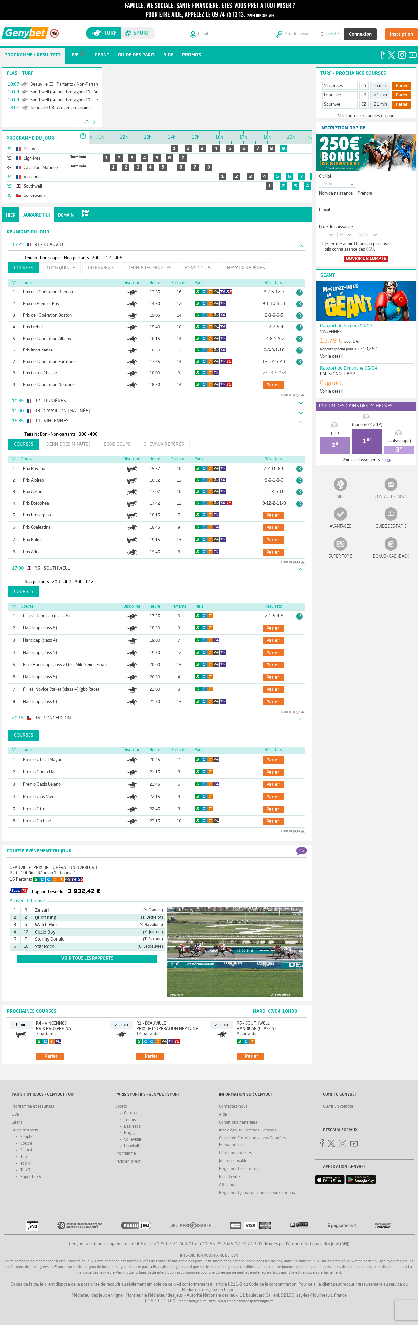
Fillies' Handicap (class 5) (46, 616)
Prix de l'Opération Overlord (48, 292)
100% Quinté (60, 268)
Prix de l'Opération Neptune (49, 385)
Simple (26, 1137)
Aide (340, 497)
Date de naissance (336, 227)
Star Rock (44, 946)
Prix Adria (32, 552)
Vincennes (333, 86)
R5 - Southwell (253, 1023)
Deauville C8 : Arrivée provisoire (60, 108)
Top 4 (25, 1164)
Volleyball (132, 1140)
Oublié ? (332, 34)
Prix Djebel (33, 327)
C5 (363, 86)
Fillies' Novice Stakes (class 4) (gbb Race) (61, 689)
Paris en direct (128, 1162)
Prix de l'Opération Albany (47, 339)
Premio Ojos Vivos (39, 797)
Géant (17, 1123)
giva (335, 433)
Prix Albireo (33, 480)
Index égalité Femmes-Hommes (247, 1130)
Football (131, 1113)
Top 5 (25, 1170)
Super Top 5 (341, 556)
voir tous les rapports (87, 958)
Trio (23, 1157)
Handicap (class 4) (40, 640)
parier (272, 385)
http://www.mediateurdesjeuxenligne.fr (241, 1301)
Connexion (360, 34)
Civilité (325, 176)
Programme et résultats (33, 1107)
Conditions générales (238, 1123)
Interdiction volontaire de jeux (209, 1256)
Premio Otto (34, 809)
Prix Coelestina (37, 527)
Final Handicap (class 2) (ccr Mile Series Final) (65, 665)
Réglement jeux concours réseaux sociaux (257, 1193)
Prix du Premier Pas (41, 304)
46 (301, 851)
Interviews (101, 268)
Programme (125, 1154)
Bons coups (198, 268)
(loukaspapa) (399, 441)
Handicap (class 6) (40, 702)
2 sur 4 (26, 1150)
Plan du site (229, 1177)
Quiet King (45, 917)
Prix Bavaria (34, 469)
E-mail (324, 210)
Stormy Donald (50, 939)
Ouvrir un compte (366, 259)
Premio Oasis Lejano (42, 784)
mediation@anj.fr (192, 1301)
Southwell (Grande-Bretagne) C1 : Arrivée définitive (78, 92)
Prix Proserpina (37, 515)
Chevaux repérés (244, 268)
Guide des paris (391, 526)
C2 (363, 104)
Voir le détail (331, 356)
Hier (10, 215)
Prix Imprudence (38, 350)
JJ (323, 235)
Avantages (340, 526)
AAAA (363, 235)
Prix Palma (33, 540)
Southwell (333, 104)
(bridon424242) (367, 425)
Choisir (327, 184)
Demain (66, 215)
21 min (380, 95)
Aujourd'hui (36, 215)
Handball (131, 1146)
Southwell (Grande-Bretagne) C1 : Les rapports (73, 100)
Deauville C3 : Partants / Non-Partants (66, 84)
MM (342, 235)
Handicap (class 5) (40, 628)
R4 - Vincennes (51, 1023)
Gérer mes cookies (235, 1153)
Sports (121, 1107)
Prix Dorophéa (36, 503)
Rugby (129, 1133)
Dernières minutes (149, 268)
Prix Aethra (33, 492)
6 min (380, 86)
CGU (370, 249)
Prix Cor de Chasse (40, 373)
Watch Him (46, 925)
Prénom (365, 193)
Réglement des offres (238, 1169)
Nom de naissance (336, 193)
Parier (402, 86)
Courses (23, 268)
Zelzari (42, 910)
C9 (363, 95)
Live (15, 1115)
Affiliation (228, 1185)
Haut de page (290, 395)
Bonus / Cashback (391, 556)
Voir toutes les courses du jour (365, 116)
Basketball (133, 1127)
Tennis (130, 1120)
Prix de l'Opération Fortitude (49, 362)
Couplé (26, 1144)
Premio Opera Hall (39, 772)
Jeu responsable (233, 1161)
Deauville (20, 868)
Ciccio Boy (45, 932)
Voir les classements (361, 460)
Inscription (401, 34)
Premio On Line (37, 821)
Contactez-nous (391, 497)
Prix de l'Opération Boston (47, 315)
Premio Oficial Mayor (42, 760)
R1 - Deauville (151, 1023)
